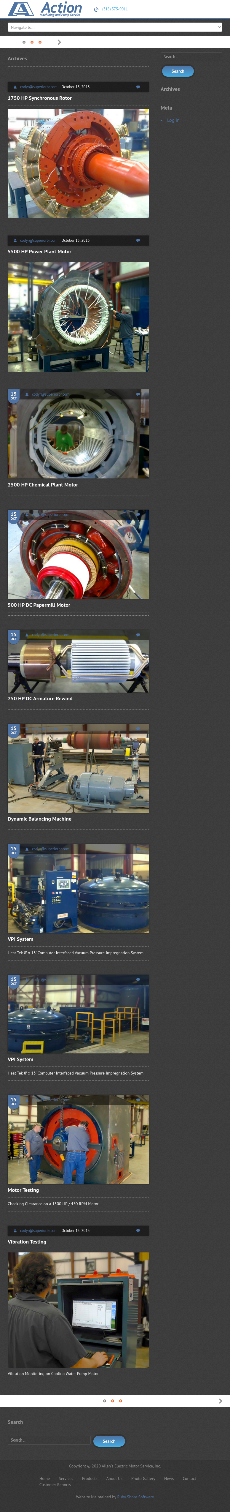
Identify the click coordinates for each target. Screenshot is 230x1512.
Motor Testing (23, 1189)
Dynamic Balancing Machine (39, 818)
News (169, 1478)
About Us (114, 1478)
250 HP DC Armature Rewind (40, 698)
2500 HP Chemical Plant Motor (43, 484)
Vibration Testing (27, 1241)
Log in (173, 120)
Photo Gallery (143, 1478)
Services (66, 1478)
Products (90, 1478)
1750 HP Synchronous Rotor (40, 97)
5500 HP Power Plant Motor (39, 251)
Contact (189, 1478)
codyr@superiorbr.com (39, 86)
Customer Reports (55, 1484)
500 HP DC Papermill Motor (39, 604)
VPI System (20, 939)
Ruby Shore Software (135, 1497)
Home (44, 1478)
